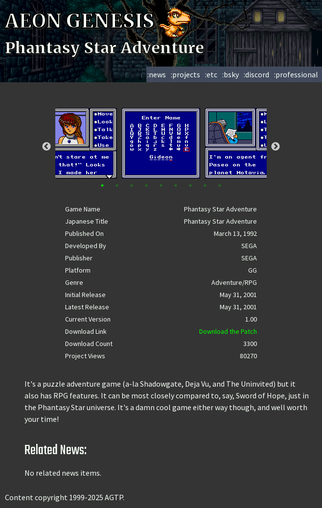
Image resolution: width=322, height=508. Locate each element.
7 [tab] (190, 185)
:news (156, 74)
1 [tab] (102, 185)
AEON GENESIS (99, 21)
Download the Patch (228, 331)
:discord (256, 74)
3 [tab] (132, 185)
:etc (211, 74)
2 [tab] (117, 185)
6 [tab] (176, 185)
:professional (296, 74)
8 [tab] (205, 185)
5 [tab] (161, 185)
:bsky (230, 74)
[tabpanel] (161, 143)
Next (275, 147)
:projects (185, 74)
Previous (46, 147)
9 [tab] (220, 185)
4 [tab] (146, 185)
